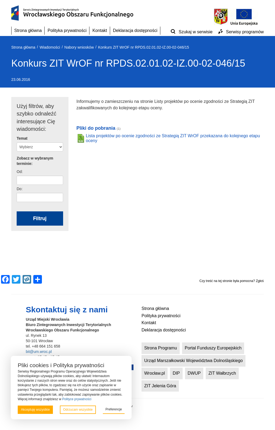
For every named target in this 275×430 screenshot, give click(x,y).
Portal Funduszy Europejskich (213, 348)
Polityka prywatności (67, 30)
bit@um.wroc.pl (39, 351)
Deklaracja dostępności (135, 30)
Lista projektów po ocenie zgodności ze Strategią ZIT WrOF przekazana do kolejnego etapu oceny (173, 138)
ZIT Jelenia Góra (160, 386)
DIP (176, 373)
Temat (22, 138)
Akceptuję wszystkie (35, 409)
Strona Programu (160, 348)
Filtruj (39, 218)
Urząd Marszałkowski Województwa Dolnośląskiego (193, 360)
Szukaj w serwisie (195, 32)
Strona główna (28, 30)
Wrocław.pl (154, 373)
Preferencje (114, 409)
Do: (20, 189)
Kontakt (99, 30)
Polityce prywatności (76, 399)
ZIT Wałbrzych (222, 373)
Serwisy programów (245, 32)
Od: (20, 171)
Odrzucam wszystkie (78, 409)
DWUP (194, 373)
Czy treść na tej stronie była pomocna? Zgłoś (232, 281)
